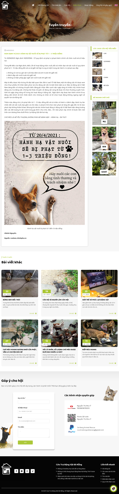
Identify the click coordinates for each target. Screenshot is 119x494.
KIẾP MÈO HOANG (89, 349)
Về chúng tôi (43, 5)
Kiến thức (77, 5)
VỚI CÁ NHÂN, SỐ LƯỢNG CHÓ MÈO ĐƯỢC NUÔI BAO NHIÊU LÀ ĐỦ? (59, 350)
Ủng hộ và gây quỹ (104, 5)
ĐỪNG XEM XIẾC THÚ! (11, 300)
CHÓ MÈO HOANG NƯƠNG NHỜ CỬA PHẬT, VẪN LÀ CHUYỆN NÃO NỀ (19, 350)
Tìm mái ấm (56, 5)
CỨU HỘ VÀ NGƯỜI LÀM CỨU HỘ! (56, 300)
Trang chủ (52, 28)
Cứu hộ (67, 5)
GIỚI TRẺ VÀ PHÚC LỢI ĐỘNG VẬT (95, 300)
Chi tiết (33, 313)
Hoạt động (88, 5)
